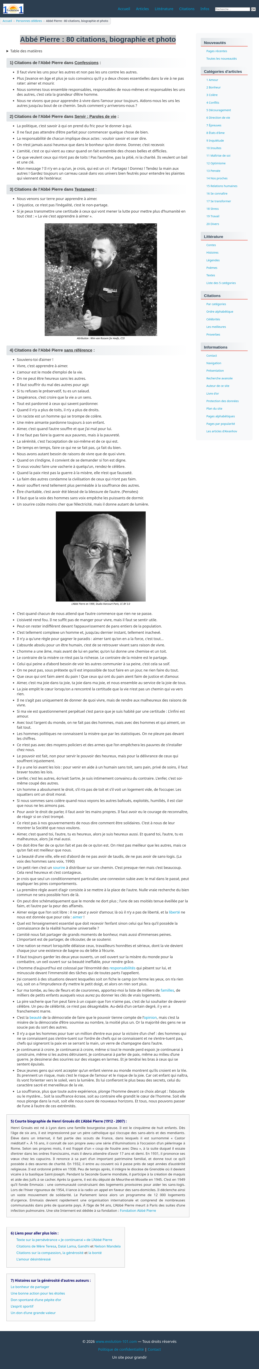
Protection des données (222, 401)
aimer (78, 917)
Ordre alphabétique (219, 312)
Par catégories (216, 304)
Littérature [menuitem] (164, 8)
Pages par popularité (220, 424)
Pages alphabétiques (220, 416)
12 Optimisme (216, 163)
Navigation (213, 363)
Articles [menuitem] (142, 8)
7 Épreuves (213, 125)
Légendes (213, 260)
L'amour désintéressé (33, 1259)
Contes (211, 245)
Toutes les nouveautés (221, 59)
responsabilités (122, 967)
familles (167, 990)
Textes (210, 275)
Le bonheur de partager (30, 1286)
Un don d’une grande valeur (33, 1312)
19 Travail (212, 216)
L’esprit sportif (22, 1306)
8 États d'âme (215, 133)
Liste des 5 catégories (221, 283)
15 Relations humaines (221, 186)
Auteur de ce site (217, 386)
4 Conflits (212, 102)
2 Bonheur (213, 87)
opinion (150, 1017)
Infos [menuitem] (204, 8)
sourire (59, 867)
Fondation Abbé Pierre (138, 1210)
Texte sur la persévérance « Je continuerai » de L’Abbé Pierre (64, 1239)
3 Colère (212, 95)
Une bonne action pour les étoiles (38, 1293)
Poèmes (211, 268)
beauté (35, 1017)
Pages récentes (216, 51)
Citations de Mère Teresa (36, 1246)
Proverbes (213, 334)
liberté (174, 912)
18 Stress (212, 209)
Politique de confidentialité (121, 1349)
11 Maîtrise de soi (218, 156)
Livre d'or (212, 393)
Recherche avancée (219, 378)
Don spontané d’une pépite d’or (36, 1299)
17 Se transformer (218, 201)
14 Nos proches (217, 178)
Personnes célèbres (29, 21)
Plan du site (214, 409)
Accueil (7, 21)
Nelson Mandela (107, 1246)
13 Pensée (213, 171)
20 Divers (212, 224)
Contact (211, 355)
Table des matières (26, 50)
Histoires (212, 253)
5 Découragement (218, 110)
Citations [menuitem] (186, 8)
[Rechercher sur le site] (232, 9)
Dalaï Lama (67, 1246)
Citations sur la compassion (38, 1252)
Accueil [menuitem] (124, 8)
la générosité (73, 1252)
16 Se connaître (216, 194)
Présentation (215, 371)
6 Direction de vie (218, 118)
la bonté (95, 1252)
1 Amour (212, 80)
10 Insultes (213, 148)
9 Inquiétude (215, 140)
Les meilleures (216, 327)
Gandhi (83, 1246)
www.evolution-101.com (116, 1341)
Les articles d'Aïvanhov (221, 431)
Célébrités (213, 319)
